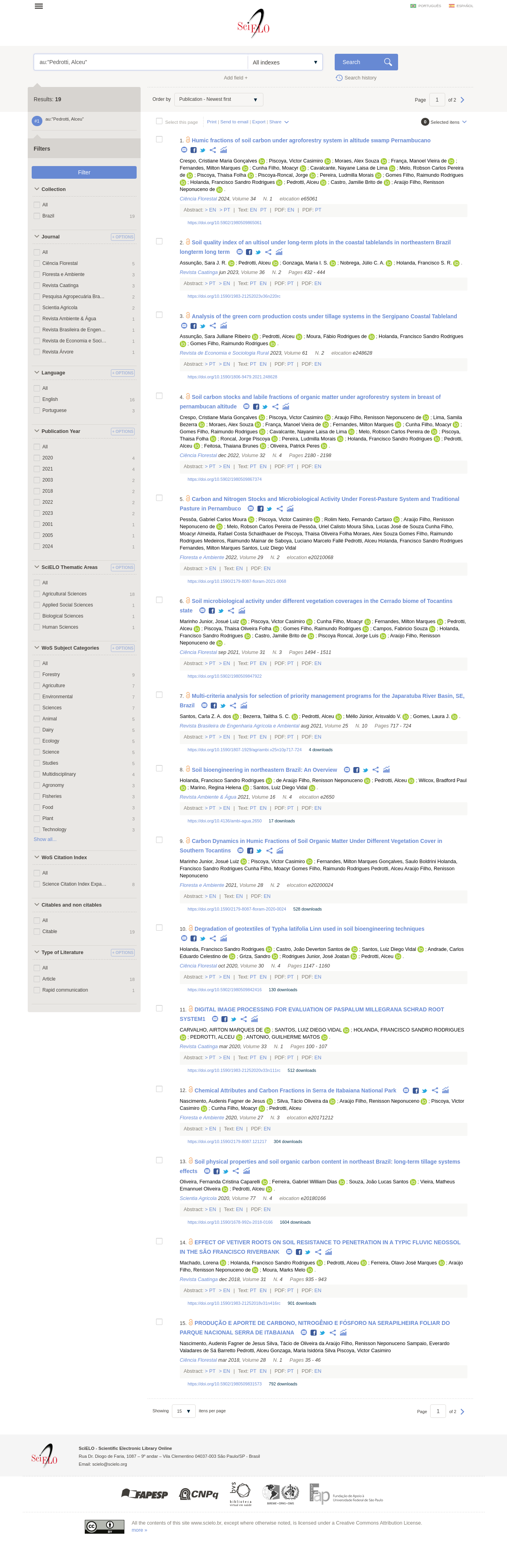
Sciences (52, 708)
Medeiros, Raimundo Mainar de (239, 541)
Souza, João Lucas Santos (378, 1182)
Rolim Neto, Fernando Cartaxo (358, 519)
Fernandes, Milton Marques (210, 168)
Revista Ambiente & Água (69, 318)
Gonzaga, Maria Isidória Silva (302, 1350)
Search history (361, 78)
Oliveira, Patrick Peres (295, 446)
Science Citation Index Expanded (74, 884)
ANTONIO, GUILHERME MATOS (283, 1037)
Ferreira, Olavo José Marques (404, 1263)
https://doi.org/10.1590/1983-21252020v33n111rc (234, 1070)
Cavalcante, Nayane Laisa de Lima (348, 168)
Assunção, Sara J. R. (203, 263)
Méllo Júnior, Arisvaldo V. (373, 716)
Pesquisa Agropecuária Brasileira (74, 296)
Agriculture (53, 685)
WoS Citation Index (64, 857)
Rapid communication (65, 990)
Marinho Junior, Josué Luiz (209, 621)
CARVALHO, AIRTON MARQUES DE (221, 1030)
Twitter (203, 150)
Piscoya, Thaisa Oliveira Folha (318, 534)
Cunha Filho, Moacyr (275, 168)
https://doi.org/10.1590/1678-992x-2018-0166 (230, 1222)
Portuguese (54, 410)
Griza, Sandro (255, 956)
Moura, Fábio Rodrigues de (336, 336)
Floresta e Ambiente (63, 274)
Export (259, 121)
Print (212, 121)
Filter (84, 172)
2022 (47, 502)
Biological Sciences (62, 616)
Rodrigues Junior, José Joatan (315, 956)
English (50, 399)
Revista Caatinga (60, 285)
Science (50, 752)
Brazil (48, 216)
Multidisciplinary (59, 774)
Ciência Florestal (60, 263)
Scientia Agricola (60, 307)
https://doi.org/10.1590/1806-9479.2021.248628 (232, 376)
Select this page (181, 122)
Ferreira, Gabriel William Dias (304, 1182)
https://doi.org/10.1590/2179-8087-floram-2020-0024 (237, 909)
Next (462, 103)
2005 (47, 535)
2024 (47, 546)
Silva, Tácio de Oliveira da (295, 1343)
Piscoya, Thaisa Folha (221, 175)
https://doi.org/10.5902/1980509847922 (225, 676)
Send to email (234, 121)
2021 (47, 469)
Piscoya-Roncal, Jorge (283, 175)
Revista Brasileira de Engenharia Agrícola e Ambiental (74, 330)
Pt (227, 210)
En (213, 210)
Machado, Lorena (199, 1263)
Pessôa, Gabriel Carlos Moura (213, 519)
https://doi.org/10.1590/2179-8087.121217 (227, 1141)
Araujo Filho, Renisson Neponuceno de (378, 417)
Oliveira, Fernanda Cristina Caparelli (220, 1182)
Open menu (41, 6)
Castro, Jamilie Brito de (356, 182)
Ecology (50, 741)
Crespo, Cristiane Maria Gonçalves (218, 161)
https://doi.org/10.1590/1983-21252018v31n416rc (234, 1303)
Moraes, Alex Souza (357, 161)
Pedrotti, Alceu (303, 182)
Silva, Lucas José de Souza (393, 526)
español (465, 6)
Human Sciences (60, 627)
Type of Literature (62, 952)
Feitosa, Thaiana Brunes (231, 446)
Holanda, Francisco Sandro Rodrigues (232, 182)
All (45, 205)
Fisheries (52, 796)
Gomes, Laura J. (431, 716)
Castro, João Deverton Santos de (313, 949)
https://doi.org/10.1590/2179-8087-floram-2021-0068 (237, 581)
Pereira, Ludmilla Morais (347, 175)
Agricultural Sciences (64, 594)
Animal (49, 719)
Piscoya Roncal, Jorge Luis (348, 636)
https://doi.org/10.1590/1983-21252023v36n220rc (234, 296)
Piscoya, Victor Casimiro (296, 161)
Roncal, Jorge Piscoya (245, 439)
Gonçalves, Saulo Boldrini (407, 861)
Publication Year (61, 431)
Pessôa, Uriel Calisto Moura (330, 526)
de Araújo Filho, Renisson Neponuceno (319, 780)
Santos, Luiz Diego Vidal (269, 548)
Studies (50, 763)
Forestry (51, 674)
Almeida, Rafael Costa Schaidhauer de (240, 534)
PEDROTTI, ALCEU (212, 1037)
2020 (47, 458)
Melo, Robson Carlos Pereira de (394, 432)
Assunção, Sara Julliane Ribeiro (215, 336)
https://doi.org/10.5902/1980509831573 (225, 1383)
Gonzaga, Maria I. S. (305, 263)
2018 (47, 491)
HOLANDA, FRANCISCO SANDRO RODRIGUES (409, 1030)
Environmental (57, 696)
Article (48, 979)
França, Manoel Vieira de (418, 161)
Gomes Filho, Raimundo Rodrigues (424, 175)
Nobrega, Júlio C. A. (362, 263)
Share (275, 121)
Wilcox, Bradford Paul (443, 780)
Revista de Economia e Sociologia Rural (74, 341)
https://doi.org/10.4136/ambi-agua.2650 (225, 820)
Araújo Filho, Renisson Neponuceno (379, 1101)
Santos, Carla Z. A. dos (205, 716)
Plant (47, 818)
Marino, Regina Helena (215, 787)
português (429, 6)
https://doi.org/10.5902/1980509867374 (225, 479)
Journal (51, 237)
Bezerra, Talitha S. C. (266, 716)
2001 (47, 524)
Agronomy (53, 785)
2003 (47, 480)
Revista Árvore (58, 352)
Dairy (47, 730)
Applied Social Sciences (67, 605)
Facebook (194, 150)
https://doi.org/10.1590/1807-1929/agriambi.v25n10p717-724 (245, 749)
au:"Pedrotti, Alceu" (141, 62)
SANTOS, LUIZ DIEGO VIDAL (307, 1030)
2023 (47, 513)
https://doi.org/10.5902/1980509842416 (225, 989)
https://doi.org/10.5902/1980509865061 (225, 222)
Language (53, 373)
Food (47, 807)
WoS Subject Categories (70, 648)
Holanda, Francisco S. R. (424, 263)
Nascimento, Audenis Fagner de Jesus (222, 1101)
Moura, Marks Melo (284, 1270)
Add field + (236, 78)
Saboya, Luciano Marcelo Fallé (309, 541)
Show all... (45, 839)
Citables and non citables (72, 905)
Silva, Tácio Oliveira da (302, 1101)
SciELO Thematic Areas (70, 567)
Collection (54, 189)
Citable (49, 931)
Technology (54, 829)
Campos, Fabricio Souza (400, 628)
